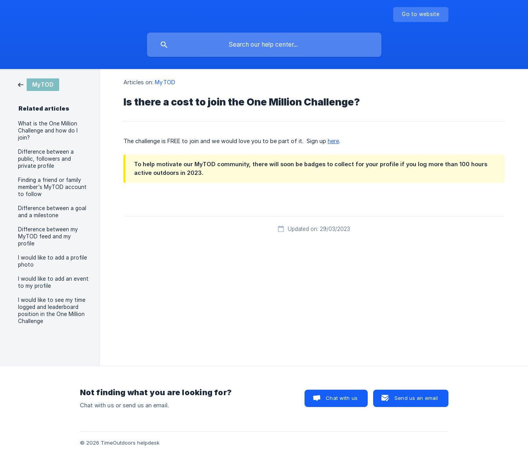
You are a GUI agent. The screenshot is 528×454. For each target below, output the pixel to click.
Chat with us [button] (341, 398)
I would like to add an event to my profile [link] (53, 282)
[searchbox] (264, 45)
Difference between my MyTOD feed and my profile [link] (48, 236)
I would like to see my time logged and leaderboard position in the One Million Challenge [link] (51, 310)
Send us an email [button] (416, 398)
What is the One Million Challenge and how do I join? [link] (48, 130)
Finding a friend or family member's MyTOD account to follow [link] (52, 187)
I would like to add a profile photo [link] (52, 261)
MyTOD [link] (165, 82)
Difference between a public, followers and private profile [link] (46, 159)
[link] (38, 84)
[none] (420, 14)
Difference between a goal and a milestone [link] (52, 211)
